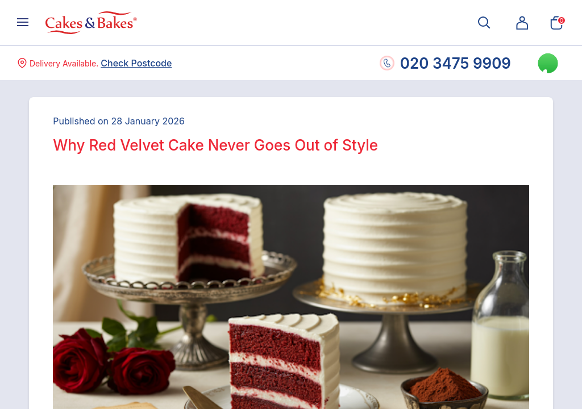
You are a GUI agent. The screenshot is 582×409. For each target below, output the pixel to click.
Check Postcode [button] (136, 63)
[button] (522, 22)
